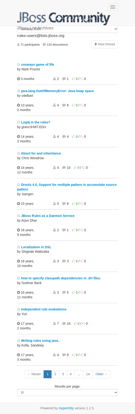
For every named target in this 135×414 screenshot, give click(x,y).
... (79, 374)
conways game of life (35, 64)
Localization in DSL (34, 247)
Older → (102, 374)
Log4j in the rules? (33, 122)
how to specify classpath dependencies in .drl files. (59, 278)
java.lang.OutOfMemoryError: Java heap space (55, 91)
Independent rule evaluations (42, 309)
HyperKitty (66, 408)
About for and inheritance (39, 153)
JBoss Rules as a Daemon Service (46, 216)
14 (88, 374)
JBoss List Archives (64, 19)
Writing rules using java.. (38, 340)
